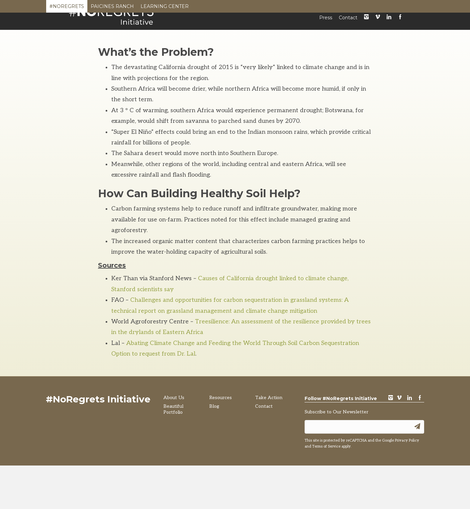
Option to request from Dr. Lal (153, 398)
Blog (332, 32)
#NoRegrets (66, 8)
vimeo (399, 443)
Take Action (366, 32)
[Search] (395, 33)
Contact (348, 22)
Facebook (400, 21)
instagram (366, 21)
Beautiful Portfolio (247, 32)
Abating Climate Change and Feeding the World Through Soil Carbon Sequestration (242, 387)
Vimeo (377, 21)
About (201, 32)
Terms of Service (326, 490)
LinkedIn (389, 21)
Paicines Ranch (112, 8)
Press (325, 22)
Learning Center (164, 8)
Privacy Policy (407, 484)
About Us (173, 442)
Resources (299, 32)
